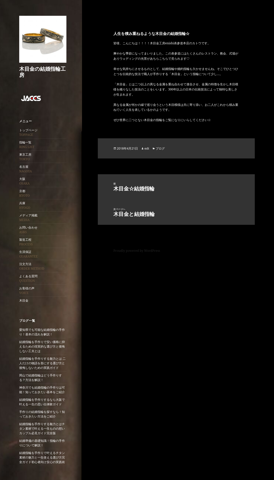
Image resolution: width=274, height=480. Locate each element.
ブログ (160, 148)
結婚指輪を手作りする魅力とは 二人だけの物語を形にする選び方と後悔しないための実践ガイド (42, 363)
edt (146, 148)
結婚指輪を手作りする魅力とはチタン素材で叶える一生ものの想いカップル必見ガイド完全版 (42, 428)
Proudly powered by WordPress (136, 251)
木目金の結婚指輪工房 (42, 71)
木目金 (23, 300)
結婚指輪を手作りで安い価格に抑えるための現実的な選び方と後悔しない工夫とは (42, 346)
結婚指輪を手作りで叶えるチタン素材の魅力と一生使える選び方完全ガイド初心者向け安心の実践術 (42, 457)
